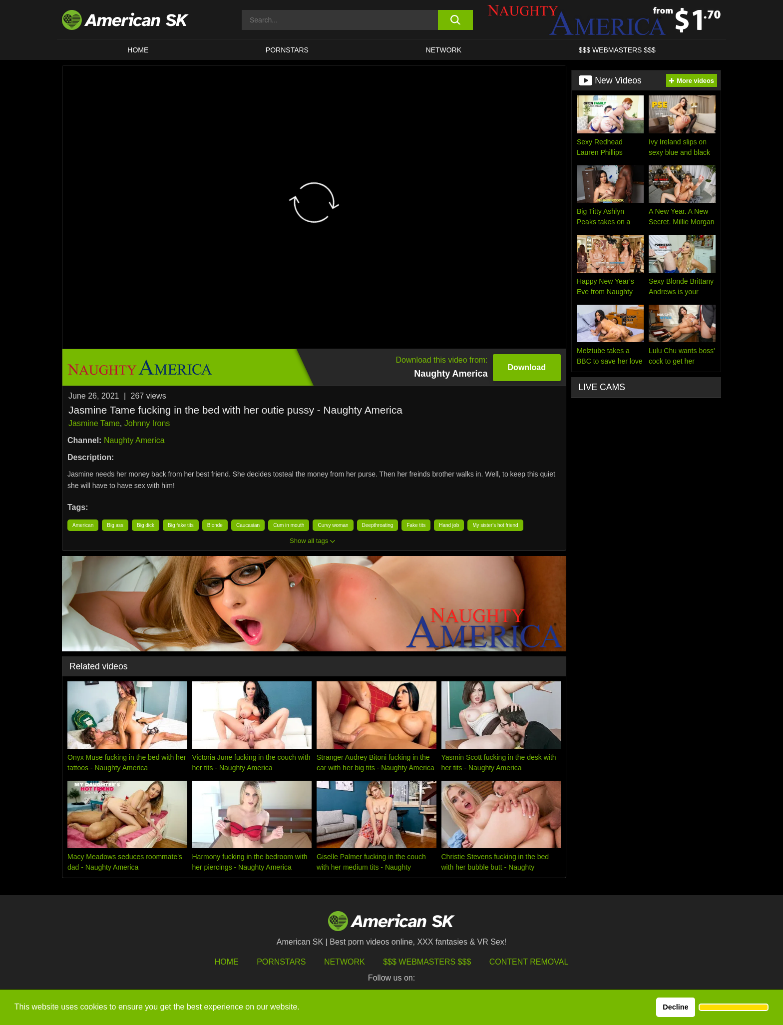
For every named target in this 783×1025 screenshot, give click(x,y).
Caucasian (248, 525)
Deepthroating (377, 525)
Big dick (145, 525)
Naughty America (134, 440)
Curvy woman (333, 525)
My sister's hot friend (495, 525)
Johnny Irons (147, 423)
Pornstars (281, 962)
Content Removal (529, 962)
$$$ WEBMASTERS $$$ (617, 50)
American (82, 525)
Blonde (215, 525)
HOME (137, 50)
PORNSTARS (287, 50)
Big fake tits (181, 525)
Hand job (449, 525)
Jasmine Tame (94, 423)
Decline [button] (675, 1007)
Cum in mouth (288, 525)
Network (444, 50)
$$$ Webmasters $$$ (427, 962)
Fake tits (415, 525)
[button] (734, 1008)
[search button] (455, 20)
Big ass (115, 525)
